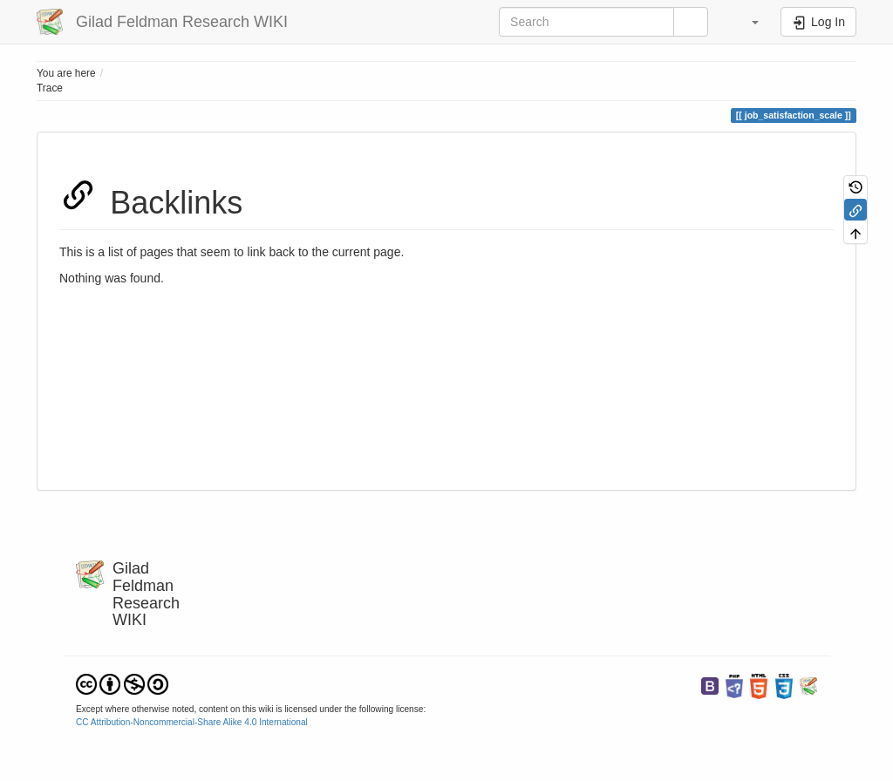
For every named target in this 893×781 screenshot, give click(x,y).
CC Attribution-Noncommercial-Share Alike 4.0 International (192, 722)
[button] (746, 22)
